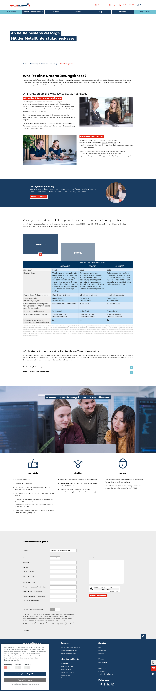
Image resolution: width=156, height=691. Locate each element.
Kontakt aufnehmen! (98, 598)
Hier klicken (106, 589)
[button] (140, 5)
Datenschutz (27, 684)
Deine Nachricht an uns (97, 558)
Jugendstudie (145, 12)
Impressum (35, 684)
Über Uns (122, 12)
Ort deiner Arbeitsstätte (31, 601)
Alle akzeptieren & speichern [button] (25, 674)
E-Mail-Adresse (28, 572)
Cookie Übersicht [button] (17, 684)
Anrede (25, 558)
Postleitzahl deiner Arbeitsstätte (34, 596)
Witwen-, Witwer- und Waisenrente (78, 372)
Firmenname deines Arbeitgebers (35, 587)
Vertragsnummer (29, 582)
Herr (52, 558)
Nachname (27, 567)
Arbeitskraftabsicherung (33, 12)
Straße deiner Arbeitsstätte (32, 591)
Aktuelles (77, 12)
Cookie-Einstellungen (105, 674)
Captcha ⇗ (114, 591)
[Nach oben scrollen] (143, 636)
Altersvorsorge (8, 12)
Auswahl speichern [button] (25, 680)
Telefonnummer (28, 576)
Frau (57, 558)
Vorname (26, 562)
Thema (25, 550)
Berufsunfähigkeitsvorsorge (78, 367)
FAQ (100, 12)
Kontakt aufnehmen (38, 199)
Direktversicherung (69, 80)
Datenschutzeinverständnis (33, 610)
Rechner (56, 12)
